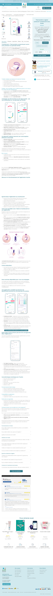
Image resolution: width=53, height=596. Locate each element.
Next (3, 36)
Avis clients (26, 41)
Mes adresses (17, 573)
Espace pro (42, 573)
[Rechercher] (10, 8)
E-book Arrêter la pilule (45, 531)
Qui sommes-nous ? (43, 570)
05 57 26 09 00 (8, 4)
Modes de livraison (30, 570)
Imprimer (4, 38)
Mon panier (17, 574)
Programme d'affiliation (31, 578)
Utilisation (9, 41)
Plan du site (21, 592)
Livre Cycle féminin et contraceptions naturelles (20, 533)
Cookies (18, 592)
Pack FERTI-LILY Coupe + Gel (7, 532)
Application (14, 41)
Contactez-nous (42, 571)
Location (28, 574)
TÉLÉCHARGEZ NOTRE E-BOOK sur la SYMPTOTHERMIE (16, 330)
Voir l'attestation (7, 481)
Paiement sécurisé (30, 571)
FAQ (22, 41)
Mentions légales (4, 592)
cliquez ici (8, 418)
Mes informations (18, 570)
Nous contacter (48, 4)
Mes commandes (18, 571)
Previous (3, 17)
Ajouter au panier (42, 55)
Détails (19, 41)
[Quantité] (45, 52)
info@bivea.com (5, 286)
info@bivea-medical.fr (7, 575)
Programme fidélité (30, 573)
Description (4, 41)
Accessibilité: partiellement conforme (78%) (30, 592)
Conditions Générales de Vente (12, 592)
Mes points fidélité (18, 576)
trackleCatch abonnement (42, 45)
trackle (37, 42)
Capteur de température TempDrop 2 (32, 532)
